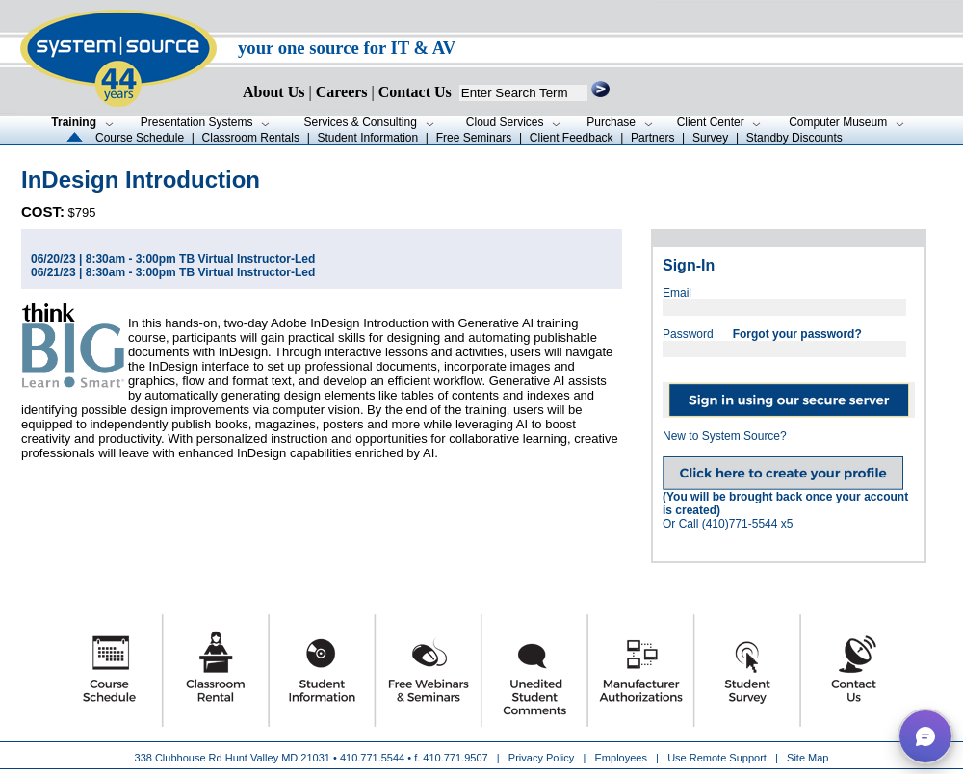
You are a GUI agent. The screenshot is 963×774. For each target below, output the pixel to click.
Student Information (367, 137)
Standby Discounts (794, 137)
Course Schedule (139, 137)
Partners (652, 137)
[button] (925, 736)
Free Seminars (474, 137)
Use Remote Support (717, 757)
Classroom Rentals (250, 137)
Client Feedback (571, 137)
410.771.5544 (372, 757)
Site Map (807, 757)
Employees (621, 757)
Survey (710, 137)
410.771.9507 (455, 757)
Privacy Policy (543, 757)
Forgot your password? (797, 334)
